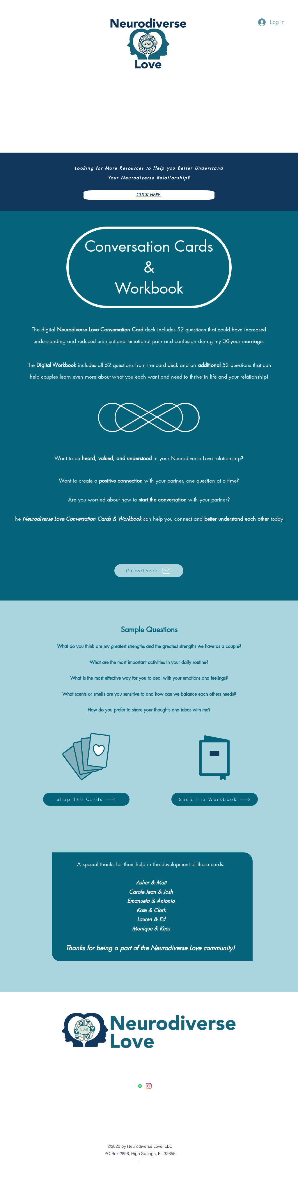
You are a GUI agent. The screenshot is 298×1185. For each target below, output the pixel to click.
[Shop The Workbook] (214, 799)
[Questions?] (148, 570)
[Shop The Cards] (86, 799)
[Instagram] (149, 1086)
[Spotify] (140, 1086)
